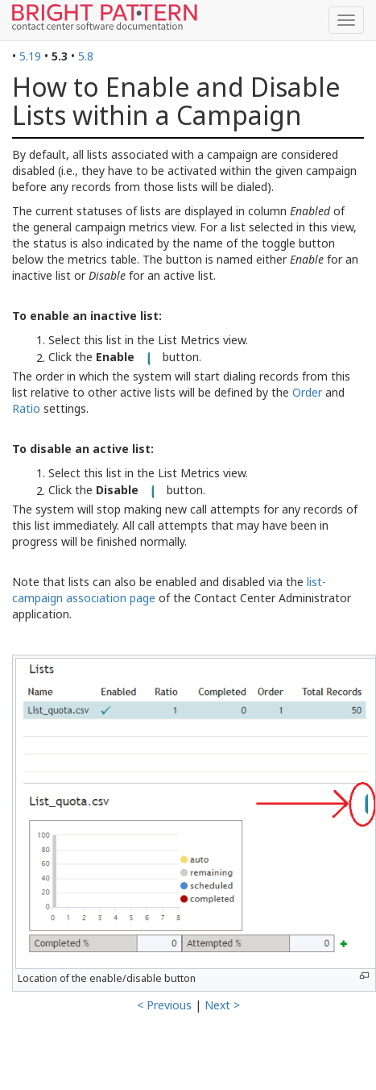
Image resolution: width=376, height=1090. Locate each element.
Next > (222, 1005)
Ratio (26, 408)
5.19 (30, 56)
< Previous (164, 1005)
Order (307, 392)
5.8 (85, 56)
